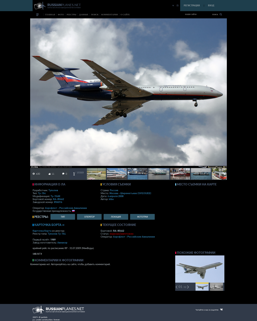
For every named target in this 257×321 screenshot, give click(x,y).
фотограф (142, 217)
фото (61, 14)
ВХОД (211, 5)
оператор (89, 217)
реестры (71, 14)
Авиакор (62, 242)
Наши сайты (191, 14)
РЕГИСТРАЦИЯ (192, 5)
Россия (114, 190)
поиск (95, 14)
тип (63, 217)
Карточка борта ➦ (49, 225)
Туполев (53, 190)
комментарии (109, 14)
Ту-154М (55, 196)
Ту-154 (42, 193)
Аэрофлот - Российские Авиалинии (66, 207)
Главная (50, 14)
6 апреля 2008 (115, 196)
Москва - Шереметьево (130, 193)
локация (116, 217)
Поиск (217, 14)
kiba (111, 199)
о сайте (125, 14)
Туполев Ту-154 (57, 233)
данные (83, 14)
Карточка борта (42, 230)
